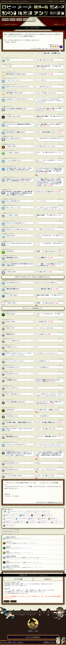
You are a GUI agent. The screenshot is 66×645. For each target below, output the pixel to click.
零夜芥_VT (6, 300)
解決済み (12, 19)
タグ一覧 (19, 19)
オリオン (51, 44)
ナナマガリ (6, 166)
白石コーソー (7, 78)
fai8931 (5, 249)
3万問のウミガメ (53, 642)
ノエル (5, 399)
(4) (7, 99)
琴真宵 (5, 293)
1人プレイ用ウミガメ (13, 642)
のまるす (6, 311)
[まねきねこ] (16, 565)
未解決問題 (5, 19)
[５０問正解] (12, 556)
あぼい (5, 64)
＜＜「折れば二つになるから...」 (10, 24)
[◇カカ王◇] (12, 536)
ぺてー (5, 114)
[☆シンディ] (56, 44)
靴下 (5, 213)
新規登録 (62, 1)
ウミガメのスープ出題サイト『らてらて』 (11, 1)
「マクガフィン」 (7, 57)
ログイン (56, 1)
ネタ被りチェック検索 (29, 19)
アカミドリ (6, 407)
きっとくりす (7, 71)
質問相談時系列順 (7, 531)
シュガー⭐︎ (6, 150)
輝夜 (5, 106)
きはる (5, 319)
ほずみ (5, 233)
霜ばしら (6, 144)
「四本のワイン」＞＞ (58, 24)
